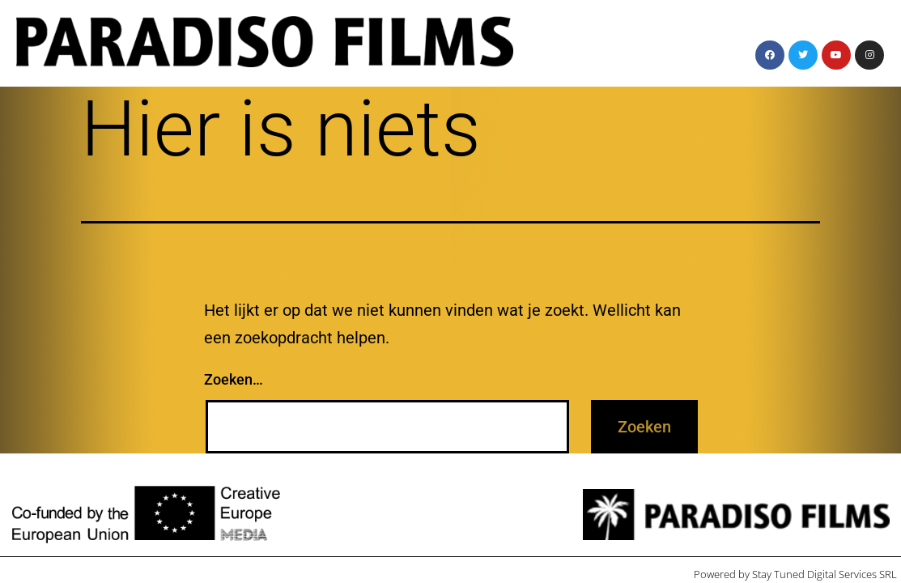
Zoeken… (233, 379)
